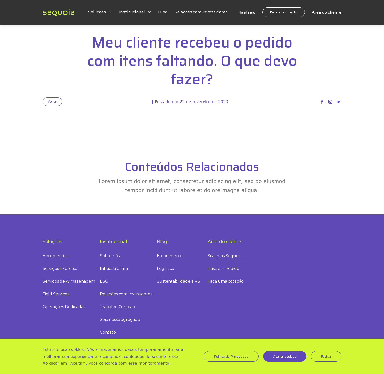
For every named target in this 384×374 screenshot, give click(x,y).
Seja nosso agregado (120, 319)
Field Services (56, 294)
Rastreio (246, 12)
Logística (165, 268)
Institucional (132, 12)
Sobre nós (110, 255)
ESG (104, 281)
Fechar (326, 356)
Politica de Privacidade (231, 356)
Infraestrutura (114, 268)
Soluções (97, 12)
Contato (108, 332)
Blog (163, 12)
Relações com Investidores (201, 12)
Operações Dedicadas (64, 306)
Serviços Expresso (60, 268)
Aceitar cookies (284, 356)
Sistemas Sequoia (224, 255)
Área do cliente (326, 12)
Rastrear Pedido (223, 268)
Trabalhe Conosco (117, 306)
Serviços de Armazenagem (69, 281)
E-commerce (169, 255)
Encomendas (55, 255)
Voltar (52, 101)
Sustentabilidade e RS (178, 281)
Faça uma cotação (283, 12)
